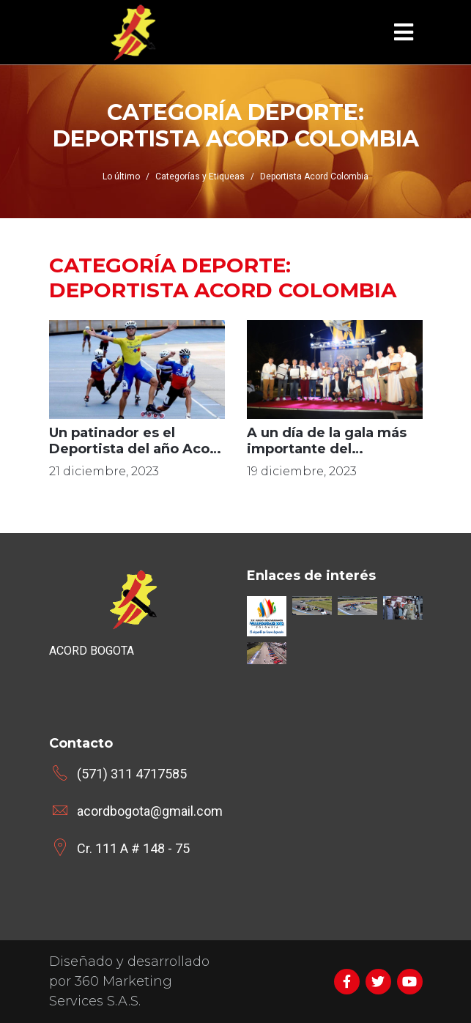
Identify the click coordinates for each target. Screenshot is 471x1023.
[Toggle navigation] (404, 33)
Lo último (121, 176)
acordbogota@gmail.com (150, 811)
